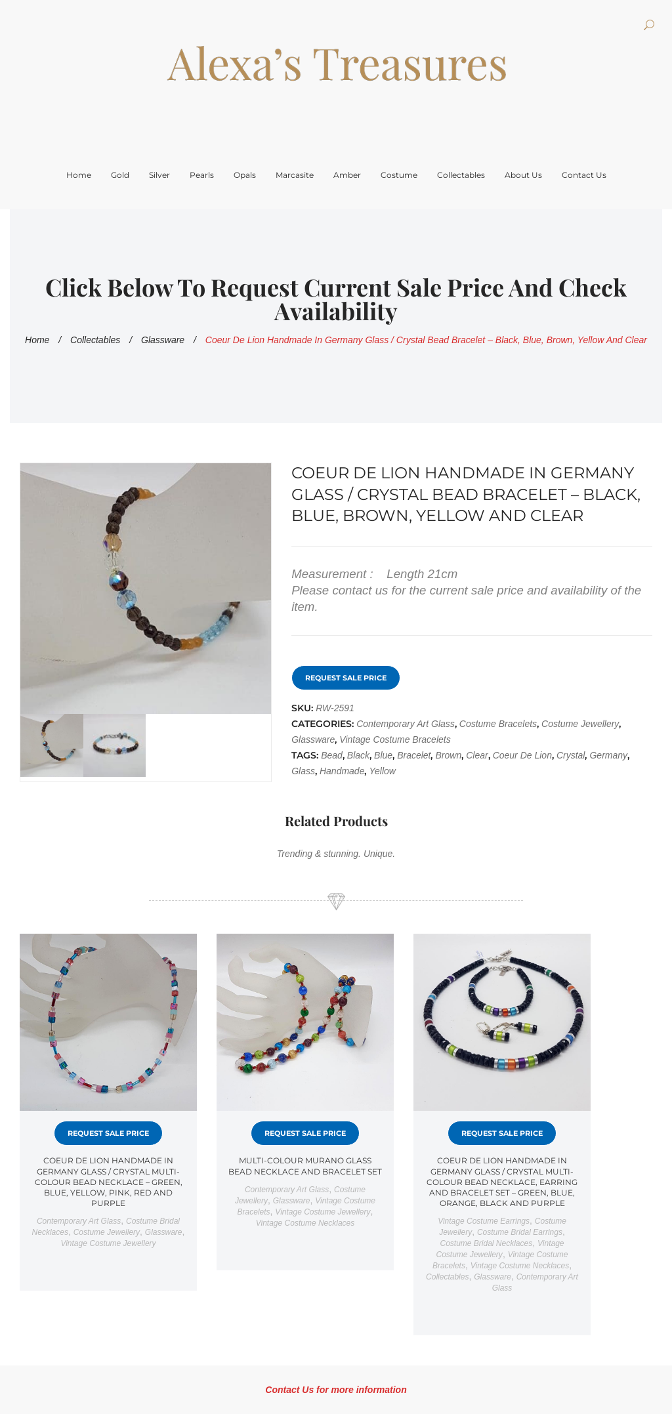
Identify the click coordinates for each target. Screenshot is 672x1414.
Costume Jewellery (580, 723)
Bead (332, 755)
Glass (303, 771)
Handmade (342, 771)
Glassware (162, 340)
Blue (383, 755)
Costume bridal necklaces (486, 1243)
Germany (608, 755)
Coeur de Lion (522, 755)
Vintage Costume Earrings (484, 1221)
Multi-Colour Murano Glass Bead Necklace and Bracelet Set (305, 1165)
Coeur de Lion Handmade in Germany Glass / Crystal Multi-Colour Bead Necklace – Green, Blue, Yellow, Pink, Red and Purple (108, 1181)
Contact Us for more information (335, 1389)
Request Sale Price (346, 677)
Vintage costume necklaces (305, 1223)
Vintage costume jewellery (108, 1243)
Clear (477, 755)
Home (37, 340)
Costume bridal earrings (519, 1232)
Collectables (95, 340)
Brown (448, 755)
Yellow (382, 771)
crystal (570, 755)
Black (358, 755)
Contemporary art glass (405, 723)
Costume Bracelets (498, 723)
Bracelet (413, 755)
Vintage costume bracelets (394, 739)
